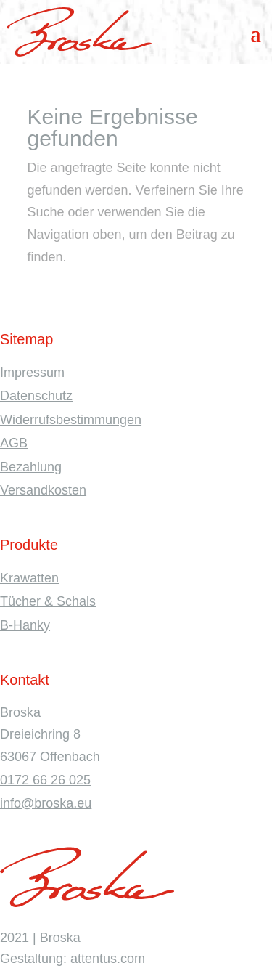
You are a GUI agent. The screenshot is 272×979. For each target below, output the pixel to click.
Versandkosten (43, 490)
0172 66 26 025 (45, 780)
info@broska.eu (45, 803)
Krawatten (29, 578)
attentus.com (107, 958)
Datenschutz (36, 396)
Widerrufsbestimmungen (70, 420)
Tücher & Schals (48, 601)
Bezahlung (31, 467)
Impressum (32, 372)
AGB (14, 443)
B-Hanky (25, 625)
